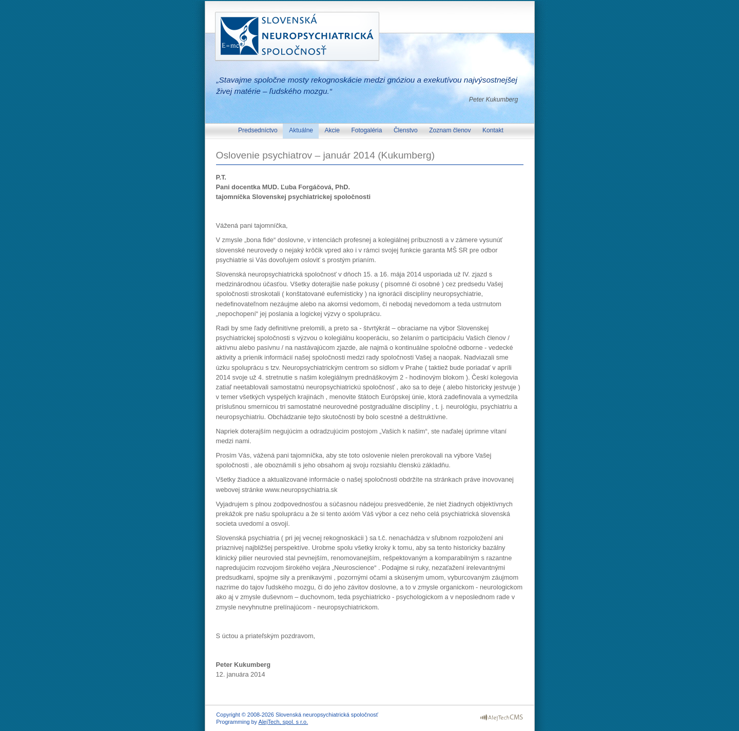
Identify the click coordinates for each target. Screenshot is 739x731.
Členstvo (406, 130)
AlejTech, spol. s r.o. (283, 722)
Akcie (333, 130)
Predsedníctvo (258, 130)
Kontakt (492, 130)
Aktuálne (302, 130)
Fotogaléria (367, 130)
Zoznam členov (451, 130)
